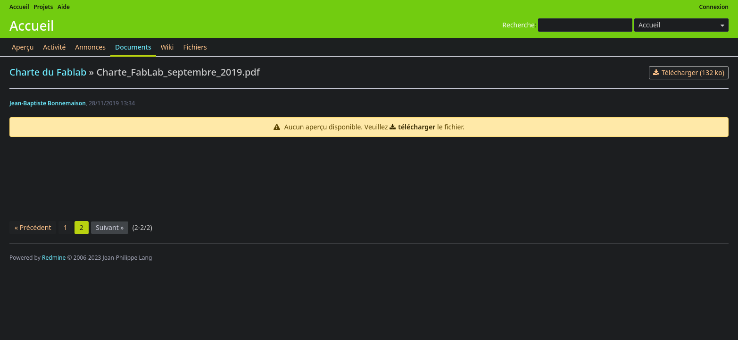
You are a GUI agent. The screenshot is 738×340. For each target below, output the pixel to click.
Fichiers (195, 46)
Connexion (714, 7)
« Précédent (33, 227)
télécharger (416, 126)
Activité (54, 46)
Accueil (19, 7)
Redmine (54, 258)
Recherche (518, 24)
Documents (133, 46)
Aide (64, 7)
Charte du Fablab (47, 72)
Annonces (90, 46)
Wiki (167, 46)
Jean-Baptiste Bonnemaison (47, 103)
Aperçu (22, 46)
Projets (43, 7)
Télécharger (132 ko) (693, 72)
